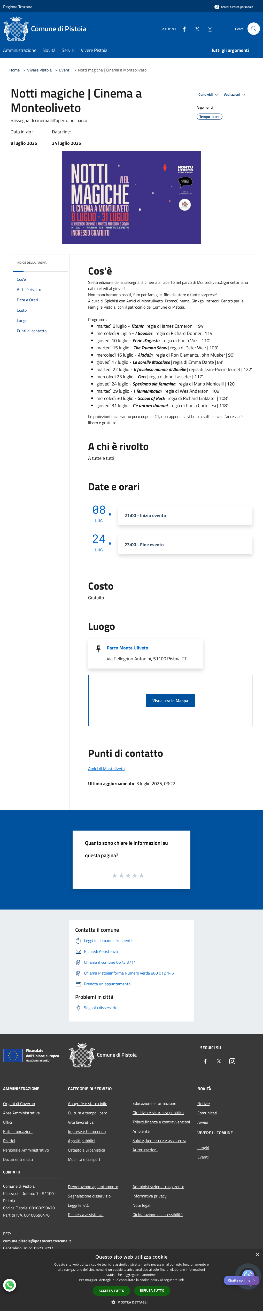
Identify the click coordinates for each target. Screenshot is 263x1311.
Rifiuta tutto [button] (152, 1290)
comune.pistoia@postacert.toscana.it (37, 1241)
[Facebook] (182, 28)
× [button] (257, 1255)
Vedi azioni (235, 95)
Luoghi (203, 1148)
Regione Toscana (17, 7)
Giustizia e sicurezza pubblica (158, 1112)
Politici (9, 1141)
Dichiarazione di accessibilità (158, 1214)
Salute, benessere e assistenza (159, 1140)
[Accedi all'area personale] (234, 7)
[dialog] (131, 1280)
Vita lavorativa (81, 1122)
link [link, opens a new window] (181, 1280)
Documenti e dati (18, 1159)
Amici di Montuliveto (106, 769)
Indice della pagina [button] (32, 262)
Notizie (203, 1103)
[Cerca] (253, 28)
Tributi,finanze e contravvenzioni (161, 1122)
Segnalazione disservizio (89, 1196)
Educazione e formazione (154, 1103)
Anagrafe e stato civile (87, 1103)
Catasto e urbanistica (86, 1150)
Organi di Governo (19, 1103)
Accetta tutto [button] (112, 1291)
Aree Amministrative (21, 1113)
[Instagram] (208, 28)
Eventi (65, 70)
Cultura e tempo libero (87, 1113)
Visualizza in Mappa (170, 700)
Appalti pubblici (81, 1141)
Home (14, 70)
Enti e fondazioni (18, 1131)
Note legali (142, 1205)
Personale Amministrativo (26, 1150)
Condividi (209, 95)
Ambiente (141, 1131)
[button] (131, 1302)
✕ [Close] (254, 1280)
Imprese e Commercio (87, 1131)
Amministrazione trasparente (158, 1187)
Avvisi (202, 1122)
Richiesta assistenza (86, 1214)
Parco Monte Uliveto (127, 647)
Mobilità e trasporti (85, 1159)
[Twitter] (195, 28)
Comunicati (207, 1113)
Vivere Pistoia (40, 70)
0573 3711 (44, 1248)
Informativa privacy (150, 1196)
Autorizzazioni (145, 1150)
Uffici (7, 1122)
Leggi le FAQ (79, 1205)
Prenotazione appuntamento (93, 1187)
